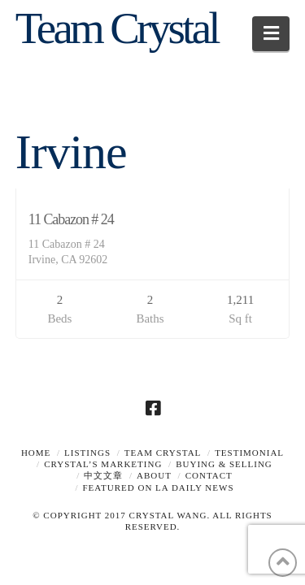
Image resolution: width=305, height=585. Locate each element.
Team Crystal (116, 28)
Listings (87, 452)
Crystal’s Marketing (103, 464)
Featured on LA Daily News (158, 487)
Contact (209, 475)
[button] (271, 33)
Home (35, 452)
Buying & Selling (224, 464)
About (154, 475)
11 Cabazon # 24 (71, 219)
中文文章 (103, 475)
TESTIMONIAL (249, 452)
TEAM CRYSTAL (163, 452)
